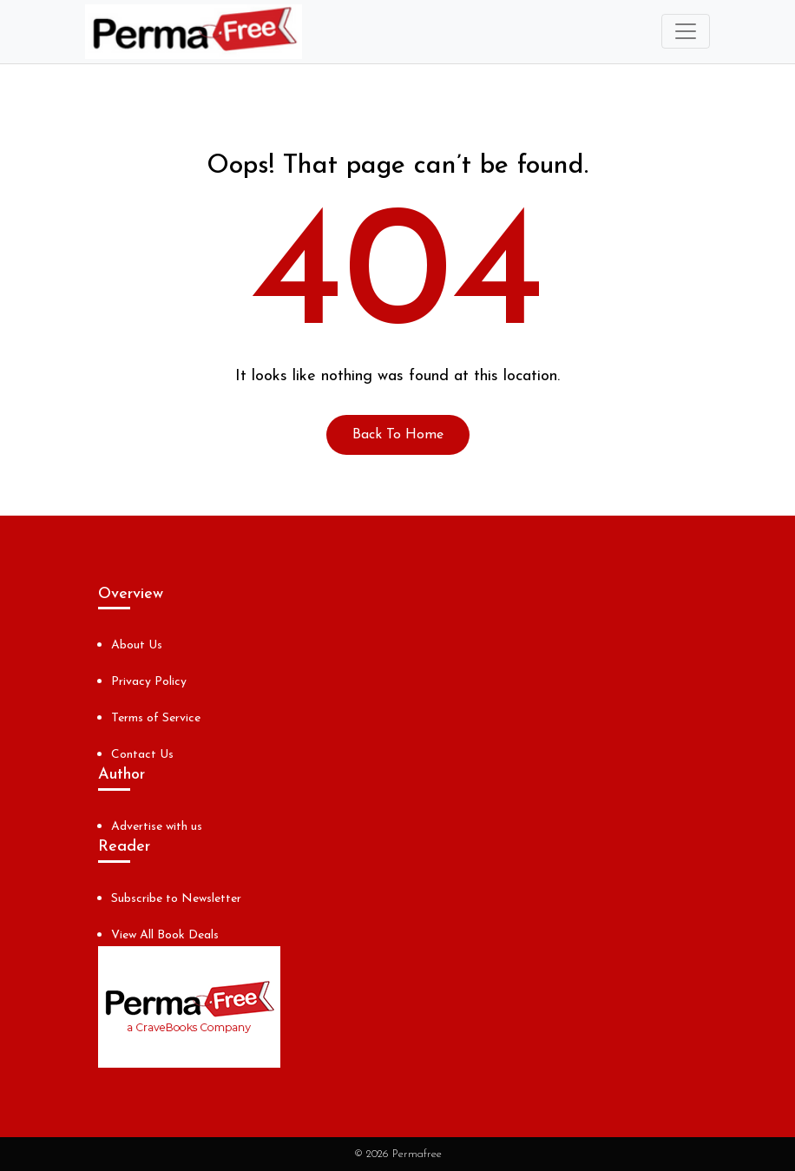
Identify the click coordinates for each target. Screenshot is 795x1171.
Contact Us (142, 754)
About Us (136, 645)
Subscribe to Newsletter (176, 898)
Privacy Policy (149, 681)
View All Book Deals (165, 935)
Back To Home (397, 435)
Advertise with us (156, 826)
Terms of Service (155, 718)
